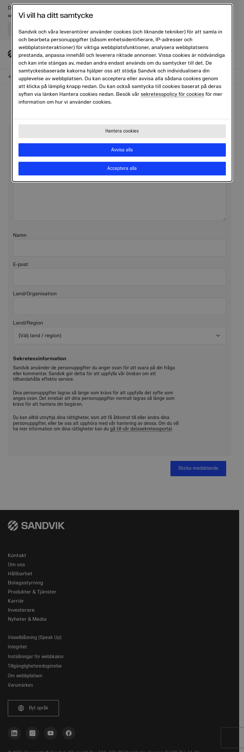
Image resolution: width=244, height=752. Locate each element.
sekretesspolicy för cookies (172, 94)
